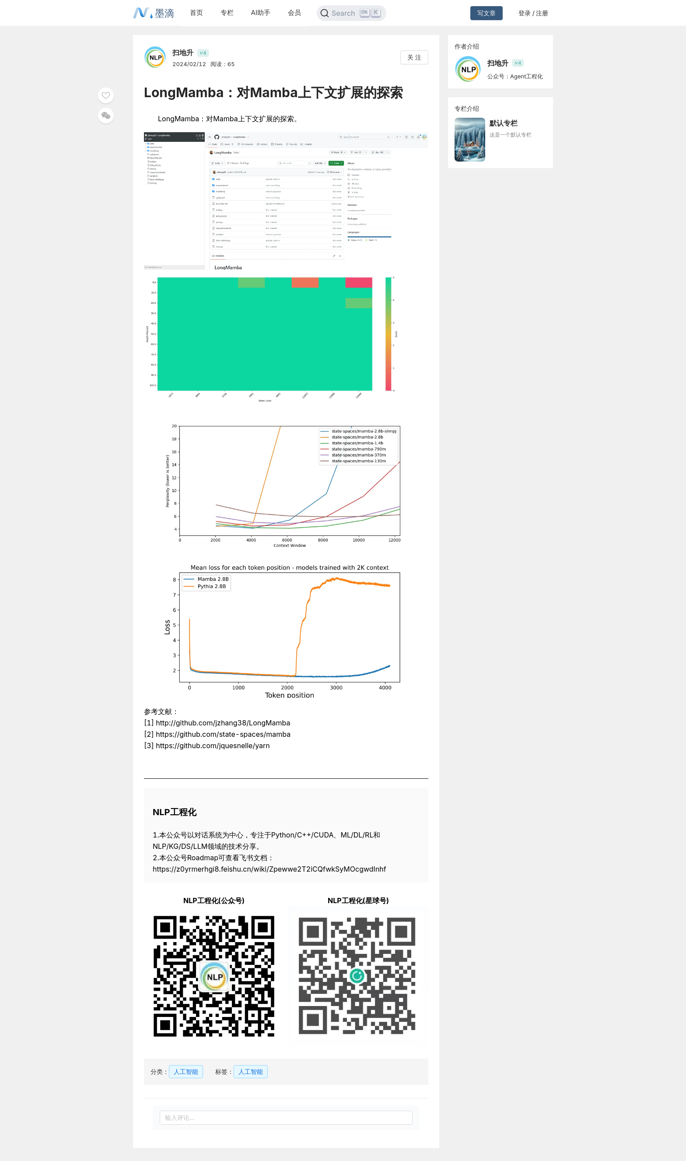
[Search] (351, 13)
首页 (196, 12)
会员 (294, 12)
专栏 (227, 12)
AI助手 (260, 12)
